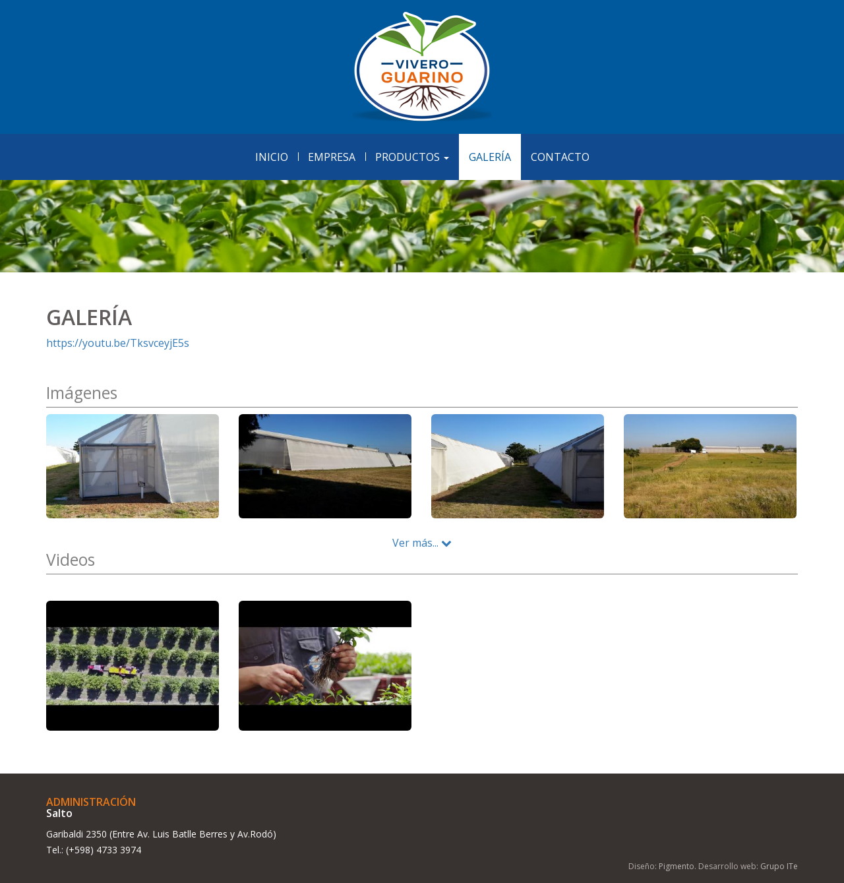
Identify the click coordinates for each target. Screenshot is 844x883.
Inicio (271, 157)
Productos (412, 157)
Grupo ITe (779, 866)
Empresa (331, 157)
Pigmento (676, 866)
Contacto (560, 157)
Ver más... (422, 542)
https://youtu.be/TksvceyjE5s (117, 343)
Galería (490, 157)
